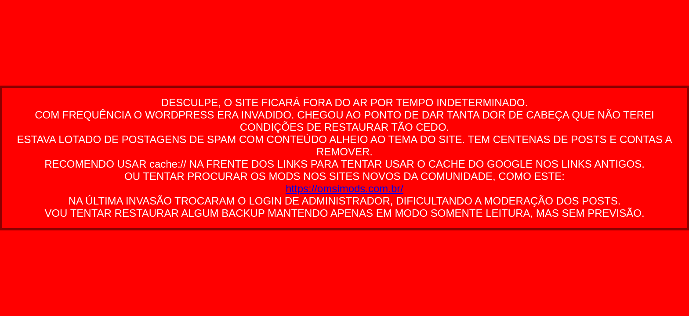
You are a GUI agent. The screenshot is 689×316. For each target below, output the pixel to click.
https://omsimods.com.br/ (344, 188)
